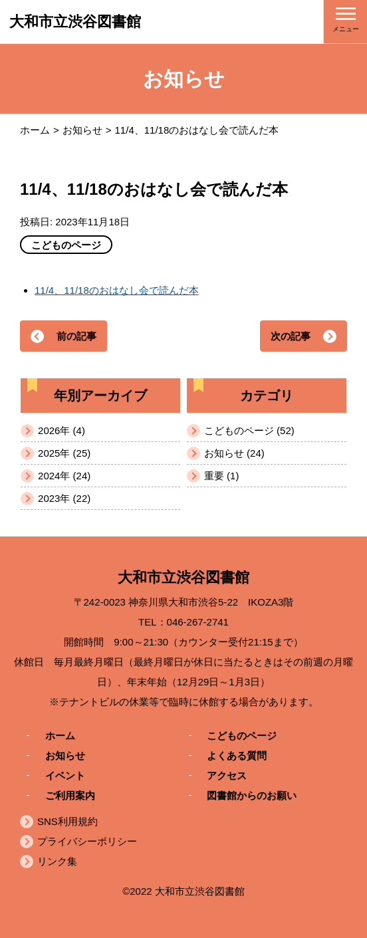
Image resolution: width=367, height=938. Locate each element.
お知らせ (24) (234, 453)
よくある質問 (237, 755)
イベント (65, 774)
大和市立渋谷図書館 (75, 21)
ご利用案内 (70, 794)
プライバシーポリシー (87, 841)
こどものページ (242, 735)
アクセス (227, 774)
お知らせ (82, 130)
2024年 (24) (64, 475)
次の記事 (290, 336)
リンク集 (57, 861)
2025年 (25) (64, 453)
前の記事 (76, 336)
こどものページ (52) (249, 430)
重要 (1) (221, 475)
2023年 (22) (64, 498)
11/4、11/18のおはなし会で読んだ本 (117, 290)
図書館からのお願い (252, 794)
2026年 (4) (61, 430)
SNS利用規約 (67, 821)
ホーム (35, 130)
